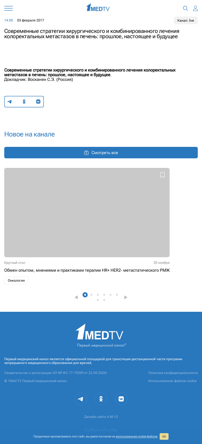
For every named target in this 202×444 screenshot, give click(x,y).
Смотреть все (101, 152)
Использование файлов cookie (172, 381)
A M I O (112, 417)
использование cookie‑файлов (137, 436)
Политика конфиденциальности (173, 373)
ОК (164, 436)
